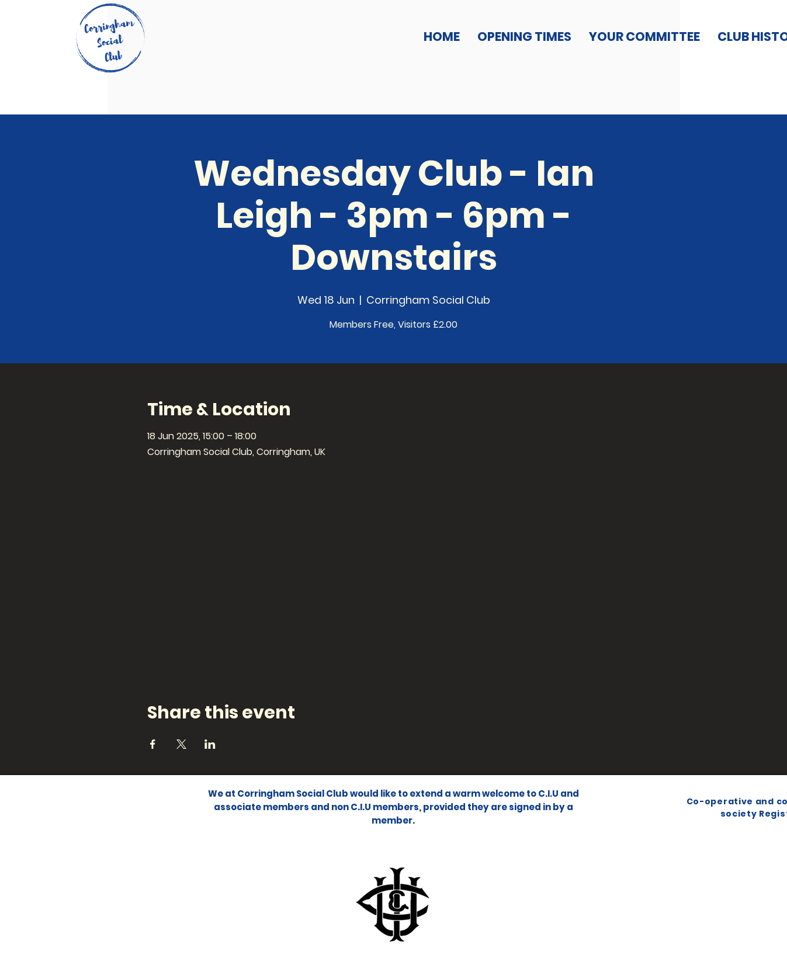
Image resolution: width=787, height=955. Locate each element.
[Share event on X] (181, 744)
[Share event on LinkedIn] (210, 744)
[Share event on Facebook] (152, 744)
